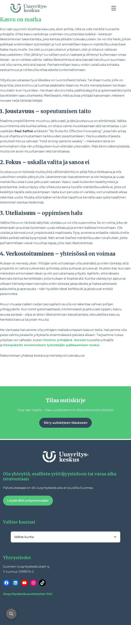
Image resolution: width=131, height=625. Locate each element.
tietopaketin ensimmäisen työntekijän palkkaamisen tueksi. (51, 345)
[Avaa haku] (11, 613)
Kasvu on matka (20, 19)
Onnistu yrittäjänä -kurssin (64, 340)
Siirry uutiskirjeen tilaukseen (65, 423)
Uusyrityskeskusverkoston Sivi (27, 594)
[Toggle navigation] (115, 9)
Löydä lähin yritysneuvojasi (27, 500)
